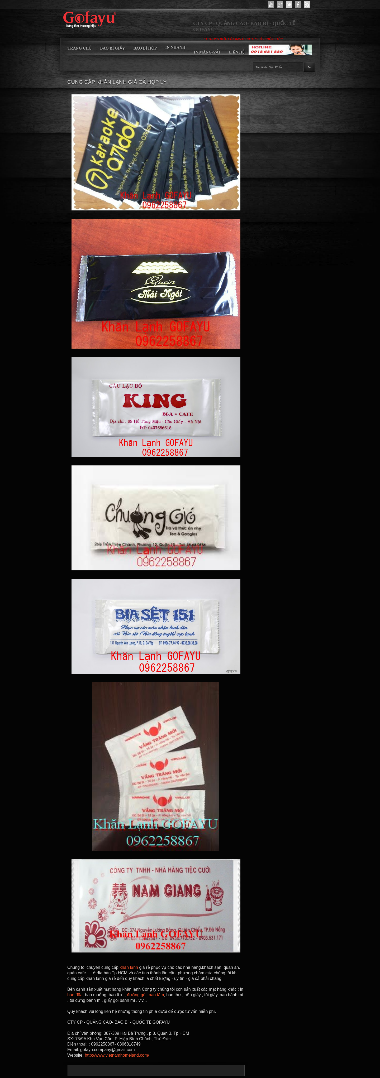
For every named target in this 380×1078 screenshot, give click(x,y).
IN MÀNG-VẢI (207, 52)
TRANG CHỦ (80, 48)
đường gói (136, 995)
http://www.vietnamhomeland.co (114, 1055)
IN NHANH (175, 47)
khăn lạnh (129, 967)
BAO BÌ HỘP (145, 48)
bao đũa (75, 995)
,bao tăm (156, 995)
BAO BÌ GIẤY (112, 48)
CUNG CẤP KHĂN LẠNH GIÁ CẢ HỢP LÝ (117, 82)
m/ (146, 1055)
